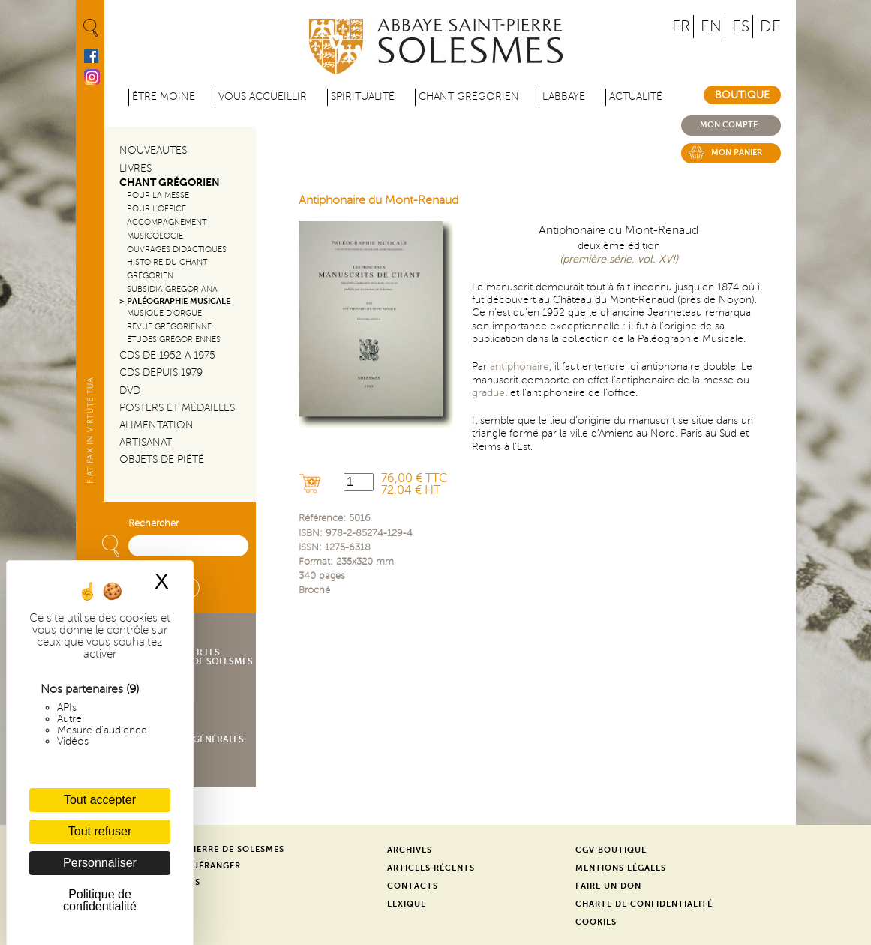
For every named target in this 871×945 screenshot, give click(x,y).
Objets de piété (161, 459)
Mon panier (736, 153)
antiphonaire (519, 366)
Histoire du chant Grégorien (167, 268)
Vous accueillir (262, 96)
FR (681, 26)
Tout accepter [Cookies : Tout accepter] (100, 800)
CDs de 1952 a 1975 (167, 355)
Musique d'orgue (164, 313)
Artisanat (145, 442)
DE (770, 26)
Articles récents (431, 868)
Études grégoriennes (174, 339)
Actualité (635, 96)
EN (711, 26)
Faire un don (608, 886)
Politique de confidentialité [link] (100, 900)
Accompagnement (166, 222)
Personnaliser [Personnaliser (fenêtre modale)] (100, 862)
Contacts (412, 886)
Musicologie (155, 236)
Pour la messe (158, 195)
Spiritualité (363, 96)
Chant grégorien (469, 96)
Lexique (406, 904)
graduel (489, 392)
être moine (163, 96)
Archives (409, 850)
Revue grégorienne (169, 327)
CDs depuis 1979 (161, 372)
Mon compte (729, 125)
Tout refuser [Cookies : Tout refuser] (99, 831)
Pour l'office (156, 209)
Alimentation (156, 424)
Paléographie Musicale (178, 301)
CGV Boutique (611, 850)
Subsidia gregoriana (172, 289)
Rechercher (153, 523)
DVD (129, 390)
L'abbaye (563, 96)
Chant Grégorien (169, 182)
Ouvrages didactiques (177, 249)
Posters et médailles (177, 407)
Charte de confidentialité (644, 904)
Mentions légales (620, 868)
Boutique (742, 94)
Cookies (596, 922)
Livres (135, 168)
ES (740, 26)
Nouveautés (153, 150)
